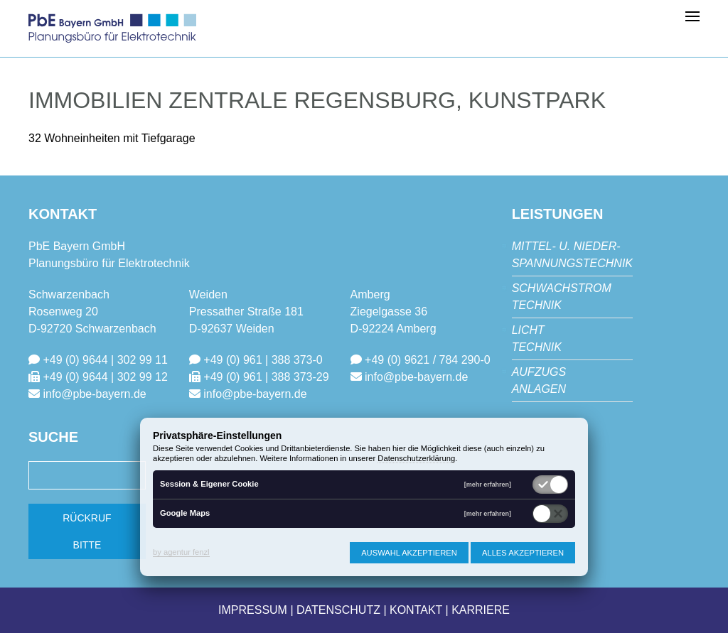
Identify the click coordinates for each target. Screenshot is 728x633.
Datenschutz (338, 610)
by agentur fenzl (181, 552)
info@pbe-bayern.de (94, 394)
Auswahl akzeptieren (409, 552)
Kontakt (416, 610)
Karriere (480, 610)
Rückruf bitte (87, 531)
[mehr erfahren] (487, 485)
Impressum (252, 610)
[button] (692, 15)
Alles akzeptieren (523, 552)
